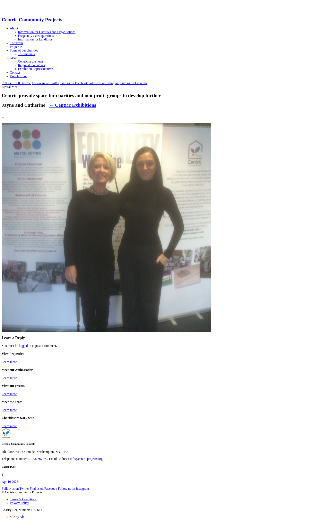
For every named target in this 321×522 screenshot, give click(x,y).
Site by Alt (17, 517)
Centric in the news (30, 61)
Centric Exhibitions (72, 105)
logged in (25, 345)
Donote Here (18, 76)
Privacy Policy (19, 503)
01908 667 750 (38, 458)
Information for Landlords (35, 39)
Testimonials (26, 54)
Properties (16, 46)
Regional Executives (31, 65)
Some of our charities (24, 50)
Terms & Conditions (23, 499)
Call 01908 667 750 (16, 83)
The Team (16, 43)
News (13, 57)
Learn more (9, 362)
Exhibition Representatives (35, 69)
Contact (15, 72)
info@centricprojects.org (86, 458)
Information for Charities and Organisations (47, 32)
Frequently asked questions (36, 35)
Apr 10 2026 (10, 481)
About (14, 28)
